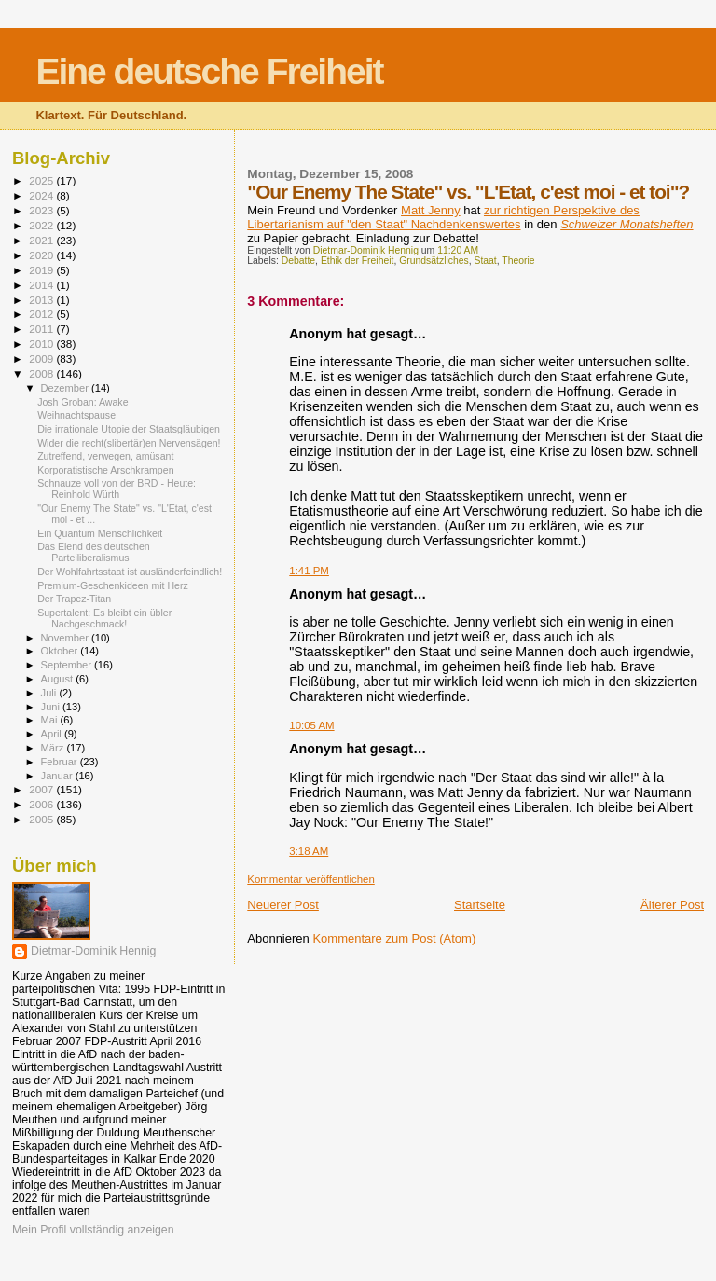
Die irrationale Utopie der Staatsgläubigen (128, 428)
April (52, 733)
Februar (60, 761)
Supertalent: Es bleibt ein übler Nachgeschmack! (104, 618)
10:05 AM (311, 725)
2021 (42, 240)
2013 (42, 300)
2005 (42, 819)
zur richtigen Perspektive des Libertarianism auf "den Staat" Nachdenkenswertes (443, 217)
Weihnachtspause (76, 414)
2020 (42, 255)
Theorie (518, 260)
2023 (42, 210)
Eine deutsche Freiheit (208, 71)
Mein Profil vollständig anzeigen (93, 1229)
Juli (50, 692)
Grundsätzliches (434, 260)
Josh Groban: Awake (82, 401)
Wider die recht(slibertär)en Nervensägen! (128, 442)
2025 (42, 180)
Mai (51, 719)
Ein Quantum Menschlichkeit (99, 533)
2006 (42, 804)
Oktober (61, 650)
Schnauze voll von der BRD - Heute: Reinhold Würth (116, 488)
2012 (42, 314)
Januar (58, 775)
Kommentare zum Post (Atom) (393, 938)
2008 (42, 373)
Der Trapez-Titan (74, 598)
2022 (42, 225)
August (58, 678)
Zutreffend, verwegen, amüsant (105, 455)
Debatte (298, 260)
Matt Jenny (431, 210)
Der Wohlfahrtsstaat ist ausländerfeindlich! (129, 571)
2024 (42, 195)
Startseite (479, 905)
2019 (42, 270)
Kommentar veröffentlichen (310, 879)
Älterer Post (672, 905)
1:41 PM (309, 570)
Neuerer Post (283, 905)
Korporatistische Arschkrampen (105, 469)
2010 (42, 343)
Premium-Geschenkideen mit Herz (112, 585)
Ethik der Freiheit (357, 260)
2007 (42, 789)
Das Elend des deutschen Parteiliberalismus (93, 552)
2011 (42, 329)
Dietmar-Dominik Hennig (93, 950)
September (68, 664)
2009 (42, 358)
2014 (42, 285)
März (54, 747)
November (66, 637)
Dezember (66, 387)
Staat (486, 260)
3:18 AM (308, 851)
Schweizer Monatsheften (626, 224)
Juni (52, 706)
